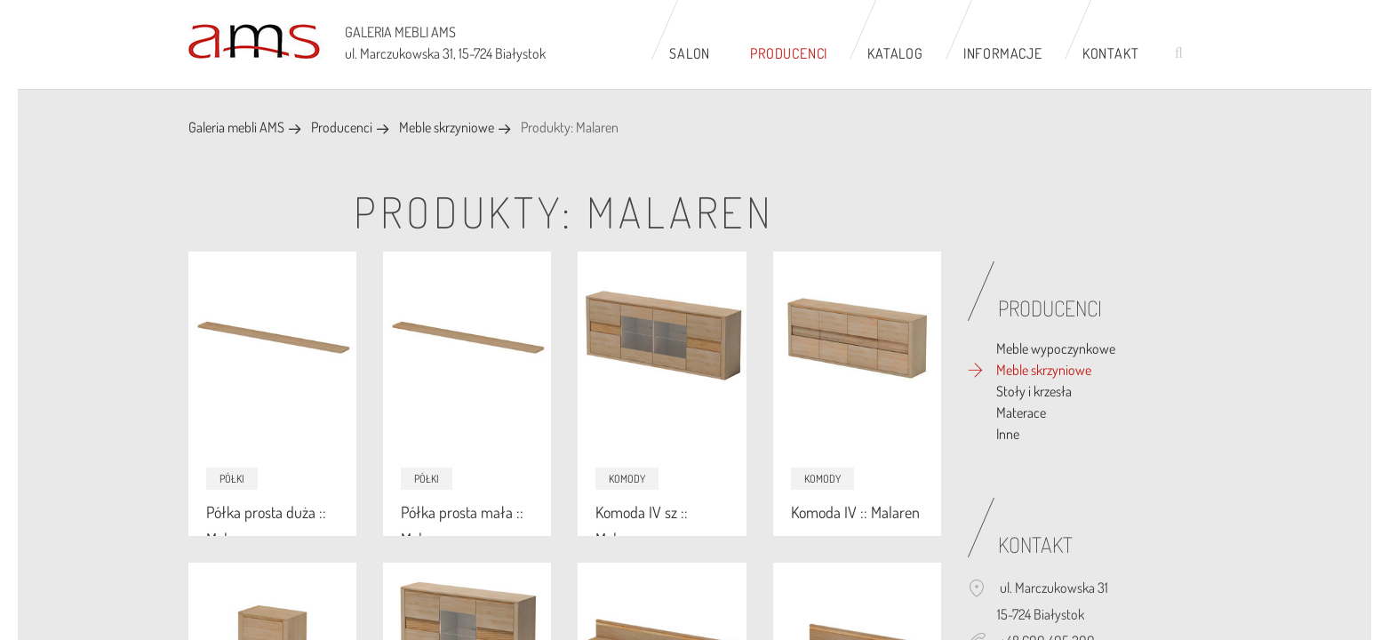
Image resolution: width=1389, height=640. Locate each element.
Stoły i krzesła (1034, 391)
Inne (1007, 434)
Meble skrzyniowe (446, 127)
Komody (627, 478)
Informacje (1002, 53)
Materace (1021, 412)
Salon (689, 53)
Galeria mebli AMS (236, 127)
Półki (232, 478)
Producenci (788, 53)
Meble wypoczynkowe (1055, 348)
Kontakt (1110, 53)
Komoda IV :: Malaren (855, 512)
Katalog (895, 53)
